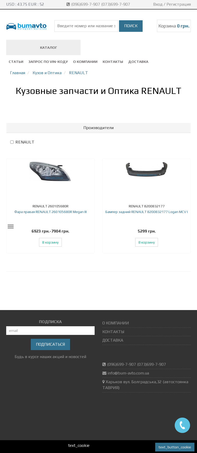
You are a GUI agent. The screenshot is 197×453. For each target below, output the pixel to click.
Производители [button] (98, 127)
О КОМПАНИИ (85, 62)
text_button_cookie (175, 447)
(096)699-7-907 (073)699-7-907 (98, 4)
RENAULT (22, 142)
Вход (158, 4)
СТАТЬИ (16, 62)
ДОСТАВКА (138, 62)
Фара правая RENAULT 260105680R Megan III (50, 212)
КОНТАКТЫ (113, 62)
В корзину (50, 242)
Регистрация (178, 4)
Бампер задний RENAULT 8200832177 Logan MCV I (146, 212)
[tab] (98, 128)
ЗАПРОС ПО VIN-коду (48, 62)
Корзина (174, 25)
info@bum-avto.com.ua (128, 373)
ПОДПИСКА (50, 321)
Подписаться (50, 344)
